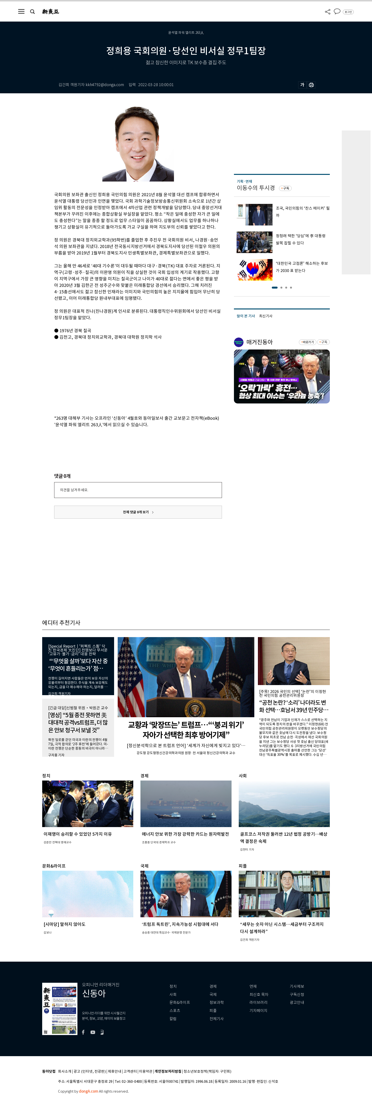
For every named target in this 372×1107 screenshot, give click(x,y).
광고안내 (297, 1002)
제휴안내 (114, 1072)
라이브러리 (258, 1002)
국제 (213, 994)
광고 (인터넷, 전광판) (90, 1072)
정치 (173, 986)
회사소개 (64, 1072)
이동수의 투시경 (256, 188)
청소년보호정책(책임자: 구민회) (207, 1072)
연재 (253, 986)
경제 (213, 986)
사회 (173, 994)
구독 (286, 188)
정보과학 (216, 1002)
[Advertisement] (126, 377)
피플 (213, 1010)
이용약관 (145, 1072)
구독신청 (297, 994)
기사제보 (297, 986)
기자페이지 (258, 1010)
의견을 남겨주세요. (74, 490)
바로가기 (308, 342)
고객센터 (130, 1072)
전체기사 (216, 1019)
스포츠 (174, 1010)
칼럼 (173, 1019)
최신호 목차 (259, 994)
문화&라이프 (179, 1002)
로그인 (348, 12)
